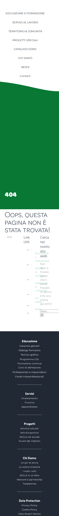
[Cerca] (42, 315)
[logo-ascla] (12, 2)
